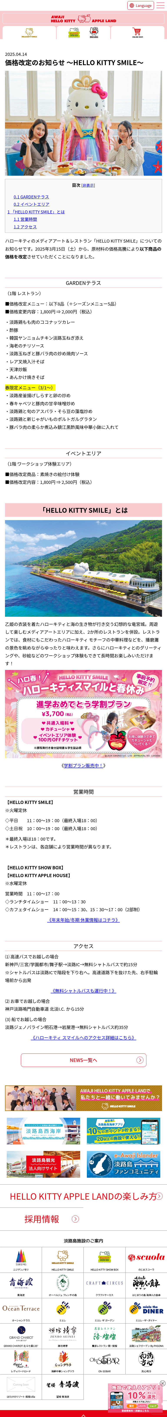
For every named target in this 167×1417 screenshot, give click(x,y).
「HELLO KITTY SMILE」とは (36, 212)
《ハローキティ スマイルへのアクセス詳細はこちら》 (83, 1037)
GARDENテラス (31, 197)
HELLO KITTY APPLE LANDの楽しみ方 (83, 1196)
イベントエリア (32, 204)
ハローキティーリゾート (84, 18)
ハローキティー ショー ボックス (83, 32)
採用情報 (41, 1218)
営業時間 (25, 219)
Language (144, 5)
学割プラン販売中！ (83, 765)
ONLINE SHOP (137, 32)
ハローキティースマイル (29, 32)
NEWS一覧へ (83, 1060)
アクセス (25, 227)
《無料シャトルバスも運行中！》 (83, 990)
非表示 (88, 185)
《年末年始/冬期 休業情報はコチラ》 (83, 920)
